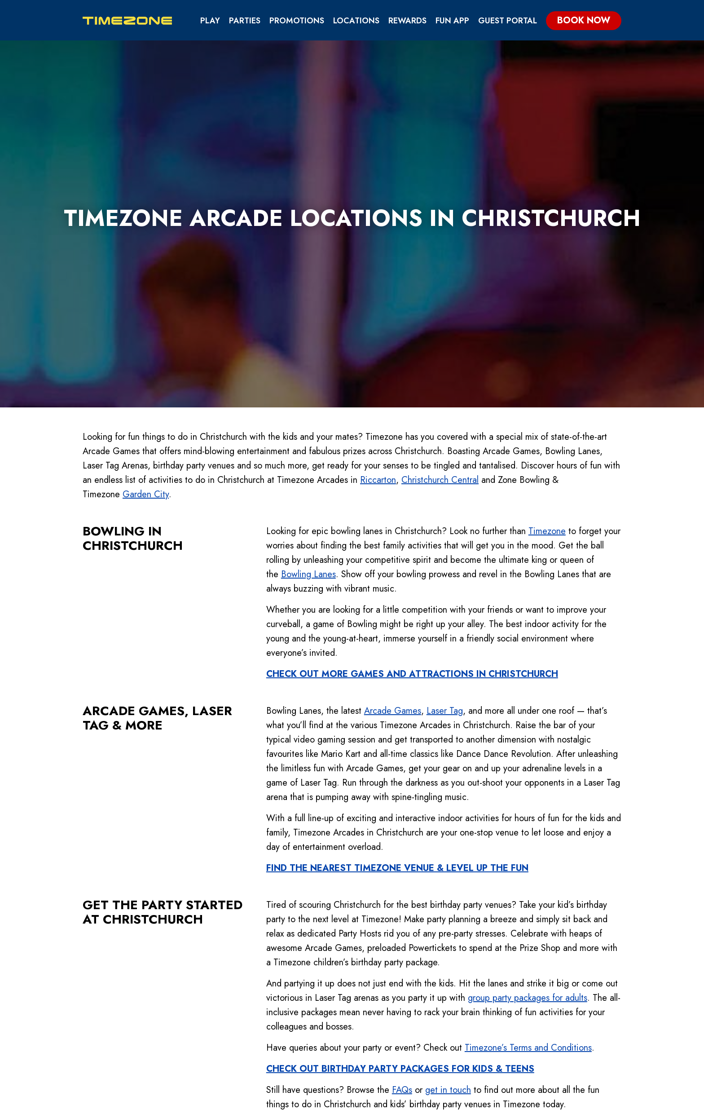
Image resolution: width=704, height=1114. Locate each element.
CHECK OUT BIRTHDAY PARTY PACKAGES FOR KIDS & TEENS (400, 882)
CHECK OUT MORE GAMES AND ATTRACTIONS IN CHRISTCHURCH (412, 488)
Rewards (407, 21)
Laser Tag (445, 524)
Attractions (400, 986)
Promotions (296, 21)
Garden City (146, 308)
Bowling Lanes (308, 388)
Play (210, 21)
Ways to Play (400, 1001)
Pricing (389, 1032)
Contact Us (546, 986)
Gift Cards (471, 1001)
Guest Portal (507, 21)
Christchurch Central (440, 294)
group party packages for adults (527, 811)
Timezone (547, 345)
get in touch (448, 904)
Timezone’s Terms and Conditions (528, 861)
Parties (244, 21)
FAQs (402, 904)
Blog (532, 1017)
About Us (541, 971)
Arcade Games (392, 524)
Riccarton (378, 294)
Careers (538, 1032)
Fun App (452, 21)
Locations (356, 21)
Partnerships (476, 1017)
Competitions (402, 1017)
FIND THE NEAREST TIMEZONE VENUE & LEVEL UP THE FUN (397, 682)
